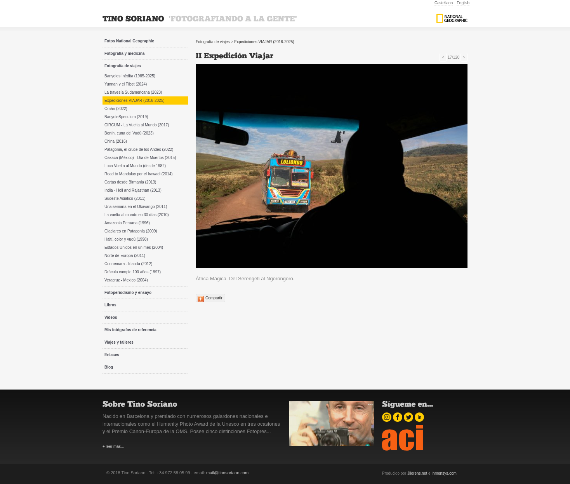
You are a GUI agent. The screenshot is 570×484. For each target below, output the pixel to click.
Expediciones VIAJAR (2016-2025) (134, 100)
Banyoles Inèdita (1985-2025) (129, 76)
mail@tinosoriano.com (227, 472)
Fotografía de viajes (122, 66)
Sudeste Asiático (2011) (125, 198)
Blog (108, 367)
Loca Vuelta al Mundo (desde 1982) (135, 166)
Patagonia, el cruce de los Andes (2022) (138, 149)
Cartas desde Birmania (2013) (130, 182)
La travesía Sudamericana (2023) (133, 92)
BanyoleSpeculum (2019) (126, 117)
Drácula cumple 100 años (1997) (132, 272)
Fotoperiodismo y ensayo (127, 292)
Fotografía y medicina (124, 53)
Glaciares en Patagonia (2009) (130, 231)
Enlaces (111, 355)
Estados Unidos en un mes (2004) (133, 247)
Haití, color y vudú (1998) (126, 239)
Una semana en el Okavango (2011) (135, 206)
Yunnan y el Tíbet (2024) (125, 84)
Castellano (443, 3)
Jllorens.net (417, 473)
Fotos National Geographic (129, 41)
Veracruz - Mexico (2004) (126, 280)
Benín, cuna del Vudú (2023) (129, 133)
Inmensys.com (443, 473)
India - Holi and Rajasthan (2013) (133, 190)
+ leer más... (113, 446)
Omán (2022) (115, 109)
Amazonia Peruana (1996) (127, 223)
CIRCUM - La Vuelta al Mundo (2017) (136, 125)
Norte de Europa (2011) (124, 255)
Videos (110, 317)
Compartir (213, 298)
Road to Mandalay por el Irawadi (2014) (138, 174)
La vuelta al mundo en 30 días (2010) (136, 215)
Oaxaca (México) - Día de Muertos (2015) (140, 158)
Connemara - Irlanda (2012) (128, 264)
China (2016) (115, 141)
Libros (110, 305)
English (463, 3)
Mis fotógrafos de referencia (130, 330)
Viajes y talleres (119, 342)
